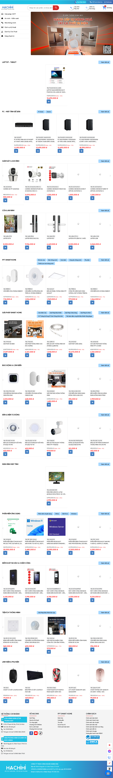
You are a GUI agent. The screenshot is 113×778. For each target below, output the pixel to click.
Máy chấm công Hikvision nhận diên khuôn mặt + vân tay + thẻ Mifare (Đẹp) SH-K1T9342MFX (12, 592)
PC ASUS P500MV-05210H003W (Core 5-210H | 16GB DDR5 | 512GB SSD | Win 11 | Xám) (88, 141)
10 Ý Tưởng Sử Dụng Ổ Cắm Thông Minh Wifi (50, 316)
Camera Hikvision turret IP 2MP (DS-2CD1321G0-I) (99, 190)
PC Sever (40, 112)
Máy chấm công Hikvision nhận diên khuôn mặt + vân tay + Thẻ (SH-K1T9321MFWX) (78, 592)
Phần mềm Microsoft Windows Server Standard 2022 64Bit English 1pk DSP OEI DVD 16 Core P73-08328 (56, 543)
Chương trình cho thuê (35, 729)
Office (57, 514)
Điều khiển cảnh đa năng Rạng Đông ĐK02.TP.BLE (98, 394)
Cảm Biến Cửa (42, 313)
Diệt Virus (65, 514)
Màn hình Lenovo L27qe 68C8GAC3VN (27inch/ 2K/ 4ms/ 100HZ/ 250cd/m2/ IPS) (56, 493)
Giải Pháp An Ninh (86, 313)
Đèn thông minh (52, 260)
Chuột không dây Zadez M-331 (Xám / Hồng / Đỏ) (99, 691)
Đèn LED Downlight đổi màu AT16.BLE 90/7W (34, 443)
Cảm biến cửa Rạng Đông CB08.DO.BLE (33, 394)
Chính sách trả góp (91, 731)
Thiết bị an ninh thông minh (45, 263)
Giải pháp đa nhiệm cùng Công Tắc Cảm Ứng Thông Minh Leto (55, 641)
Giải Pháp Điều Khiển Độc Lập (46, 612)
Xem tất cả (105, 62)
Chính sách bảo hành (63, 727)
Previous (3, 176)
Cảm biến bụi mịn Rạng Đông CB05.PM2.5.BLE (12, 394)
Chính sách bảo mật (91, 724)
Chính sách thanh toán (92, 720)
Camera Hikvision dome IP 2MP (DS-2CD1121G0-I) (77, 190)
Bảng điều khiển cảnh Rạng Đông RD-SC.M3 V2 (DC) (12, 641)
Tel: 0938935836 (8, 729)
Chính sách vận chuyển (92, 722)
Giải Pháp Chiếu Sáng (71, 313)
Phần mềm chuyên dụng (45, 514)
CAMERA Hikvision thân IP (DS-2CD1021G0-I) (56, 190)
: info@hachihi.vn (37, 772)
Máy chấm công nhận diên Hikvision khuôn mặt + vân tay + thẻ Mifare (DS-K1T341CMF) (34, 592)
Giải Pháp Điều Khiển (56, 313)
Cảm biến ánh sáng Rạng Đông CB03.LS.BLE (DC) (77, 394)
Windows (73, 514)
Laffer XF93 (7, 238)
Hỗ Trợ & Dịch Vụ (96, 2)
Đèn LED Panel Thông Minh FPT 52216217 (56, 292)
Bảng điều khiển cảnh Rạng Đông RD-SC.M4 (78, 641)
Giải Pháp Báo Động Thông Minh (56, 394)
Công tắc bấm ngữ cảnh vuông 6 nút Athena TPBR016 (78, 292)
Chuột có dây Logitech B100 (12, 690)
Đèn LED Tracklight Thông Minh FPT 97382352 (55, 443)
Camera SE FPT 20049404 (11, 189)
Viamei (49, 112)
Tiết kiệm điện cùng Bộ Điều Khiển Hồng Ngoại (79, 316)
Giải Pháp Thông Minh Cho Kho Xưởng (33, 345)
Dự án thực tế (61, 724)
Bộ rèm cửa (41, 260)
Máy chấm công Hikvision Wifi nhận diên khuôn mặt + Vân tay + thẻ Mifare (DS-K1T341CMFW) (99, 592)
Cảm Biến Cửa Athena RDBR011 (13, 291)
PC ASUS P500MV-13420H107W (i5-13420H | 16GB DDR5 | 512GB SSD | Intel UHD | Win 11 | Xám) (45, 141)
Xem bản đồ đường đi (8, 726)
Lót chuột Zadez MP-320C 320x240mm (77, 691)
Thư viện (60, 722)
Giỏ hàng (107, 8)
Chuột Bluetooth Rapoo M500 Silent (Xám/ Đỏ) (55, 691)
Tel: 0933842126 (8, 751)
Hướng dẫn (61, 720)
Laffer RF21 (50, 238)
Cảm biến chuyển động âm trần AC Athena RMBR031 (34, 292)
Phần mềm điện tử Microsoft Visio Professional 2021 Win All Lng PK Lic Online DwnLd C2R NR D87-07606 (78, 543)
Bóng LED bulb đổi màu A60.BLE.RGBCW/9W (76, 443)
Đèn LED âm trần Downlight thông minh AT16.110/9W (99, 443)
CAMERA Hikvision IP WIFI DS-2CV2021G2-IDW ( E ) (34, 190)
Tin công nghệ (33, 722)
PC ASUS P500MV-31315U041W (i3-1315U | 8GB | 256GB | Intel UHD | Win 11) (67, 141)
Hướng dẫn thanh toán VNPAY (94, 733)
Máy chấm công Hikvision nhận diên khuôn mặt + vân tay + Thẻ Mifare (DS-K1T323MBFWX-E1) (56, 592)
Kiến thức (60, 718)
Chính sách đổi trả (91, 729)
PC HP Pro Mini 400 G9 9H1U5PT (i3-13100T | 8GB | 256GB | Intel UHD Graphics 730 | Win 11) (23, 141)
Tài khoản (108, 2)
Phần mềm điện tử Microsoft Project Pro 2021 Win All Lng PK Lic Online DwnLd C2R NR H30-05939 (12, 543)
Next (110, 176)
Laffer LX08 (94, 238)
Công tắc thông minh (75, 260)
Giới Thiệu (32, 718)
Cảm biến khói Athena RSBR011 (100, 291)
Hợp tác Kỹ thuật (34, 720)
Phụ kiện (87, 260)
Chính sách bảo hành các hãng (94, 727)
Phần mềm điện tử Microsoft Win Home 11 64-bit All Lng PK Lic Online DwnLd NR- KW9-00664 (34, 543)
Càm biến (63, 260)
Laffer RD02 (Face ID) (32, 238)
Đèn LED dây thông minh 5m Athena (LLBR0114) (56, 345)
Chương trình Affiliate (35, 724)
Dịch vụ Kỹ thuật (34, 727)
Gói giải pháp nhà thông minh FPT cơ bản (98, 345)
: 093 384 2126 (51, 772)
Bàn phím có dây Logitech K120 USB (34, 691)
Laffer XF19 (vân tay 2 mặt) (77, 238)
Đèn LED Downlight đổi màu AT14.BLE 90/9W (12, 443)
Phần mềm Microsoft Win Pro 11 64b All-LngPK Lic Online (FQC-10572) (100, 543)
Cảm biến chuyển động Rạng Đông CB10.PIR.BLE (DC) (34, 641)
